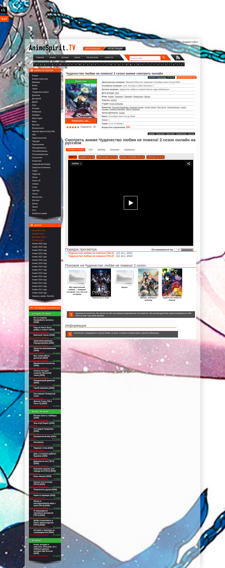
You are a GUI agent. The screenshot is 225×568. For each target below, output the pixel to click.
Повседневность (39, 148)
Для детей (36, 99)
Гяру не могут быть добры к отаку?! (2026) (44, 328)
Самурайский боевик (41, 164)
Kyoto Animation (116, 104)
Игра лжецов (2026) (42, 476)
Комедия (36, 115)
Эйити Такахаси (133, 109)
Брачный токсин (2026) (44, 335)
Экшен (35, 207)
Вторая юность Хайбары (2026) (45, 417)
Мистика (35, 125)
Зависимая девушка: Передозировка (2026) (44, 342)
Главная (40, 57)
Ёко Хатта (162, 107)
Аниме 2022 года (39, 253)
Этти (34, 210)
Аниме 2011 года (39, 289)
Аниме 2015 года (39, 276)
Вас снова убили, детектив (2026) (42, 357)
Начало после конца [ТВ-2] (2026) (43, 483)
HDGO (72, 157)
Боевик (35, 76)
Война (35, 85)
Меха (34, 121)
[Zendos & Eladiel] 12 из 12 (132, 157)
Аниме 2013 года (39, 283)
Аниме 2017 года (39, 270)
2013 (117, 93)
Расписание (92, 57)
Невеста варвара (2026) (44, 495)
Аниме (53, 57)
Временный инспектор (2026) (44, 364)
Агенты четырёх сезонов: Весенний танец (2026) (42, 373)
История (35, 108)
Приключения (38, 144)
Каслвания (39, 442)
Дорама (64, 57)
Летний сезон (38, 240)
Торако (122, 113)
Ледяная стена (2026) (43, 448)
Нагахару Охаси (136, 107)
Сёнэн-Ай (36, 181)
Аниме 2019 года (39, 263)
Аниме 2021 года (39, 257)
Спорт (34, 187)
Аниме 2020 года (39, 260)
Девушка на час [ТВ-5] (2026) (44, 462)
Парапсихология (39, 138)
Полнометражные (40, 151)
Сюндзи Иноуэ (173, 107)
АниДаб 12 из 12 (86, 157)
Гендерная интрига (40, 92)
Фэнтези (35, 200)
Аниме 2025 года (39, 244)
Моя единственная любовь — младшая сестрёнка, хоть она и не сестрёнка (77, 290)
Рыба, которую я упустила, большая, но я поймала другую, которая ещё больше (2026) (45, 548)
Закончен (81, 81)
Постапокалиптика (40, 154)
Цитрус (124, 286)
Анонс (77, 57)
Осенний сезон (38, 230)
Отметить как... (81, 121)
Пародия (36, 141)
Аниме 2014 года (39, 280)
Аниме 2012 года (39, 286)
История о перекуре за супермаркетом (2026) (44, 531)
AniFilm (113, 100)
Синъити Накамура (120, 107)
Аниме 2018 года (39, 266)
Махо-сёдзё (37, 118)
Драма (35, 102)
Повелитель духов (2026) (45, 489)
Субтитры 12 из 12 (155, 157)
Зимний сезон (38, 234)
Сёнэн (35, 177)
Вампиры (36, 82)
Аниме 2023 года (39, 250)
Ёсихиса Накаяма (117, 109)
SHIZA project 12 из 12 (107, 157)
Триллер (35, 190)
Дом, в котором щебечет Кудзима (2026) (45, 455)
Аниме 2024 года (39, 247)
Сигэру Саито (150, 107)
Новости (109, 57)
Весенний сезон (39, 237)
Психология (37, 158)
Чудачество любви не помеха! (172, 298)
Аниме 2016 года (39, 273)
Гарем (34, 89)
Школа (35, 204)
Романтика (36, 161)
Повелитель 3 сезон (101, 297)
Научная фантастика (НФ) (43, 131)
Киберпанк (36, 112)
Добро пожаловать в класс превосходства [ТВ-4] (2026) (43, 522)
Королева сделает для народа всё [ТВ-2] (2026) (45, 470)
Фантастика (37, 197)
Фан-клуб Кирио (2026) (44, 423)
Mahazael (162, 77)
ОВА (34, 135)
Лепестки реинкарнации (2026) (45, 349)
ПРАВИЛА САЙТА (190, 42)
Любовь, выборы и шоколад (148, 298)
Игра (34, 105)
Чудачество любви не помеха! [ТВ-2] (91, 256)
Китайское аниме (39, 213)
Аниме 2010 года (39, 293)
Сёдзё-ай (36, 174)
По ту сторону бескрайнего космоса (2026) (43, 320)
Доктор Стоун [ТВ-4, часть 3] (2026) (43, 402)
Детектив (36, 95)
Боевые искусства (40, 79)
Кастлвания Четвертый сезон (44, 395)
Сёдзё (35, 171)
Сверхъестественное (41, 167)
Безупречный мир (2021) (45, 436)
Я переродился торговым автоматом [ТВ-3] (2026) (43, 513)
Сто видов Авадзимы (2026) (44, 430)
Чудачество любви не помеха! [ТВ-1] (91, 253)
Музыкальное (38, 128)
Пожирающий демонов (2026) (44, 381)
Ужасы (35, 194)
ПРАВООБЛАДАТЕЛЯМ (169, 42)
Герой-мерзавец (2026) (44, 388)
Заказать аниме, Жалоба (43, 296)
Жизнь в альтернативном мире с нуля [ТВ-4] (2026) (45, 503)
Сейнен (35, 184)
